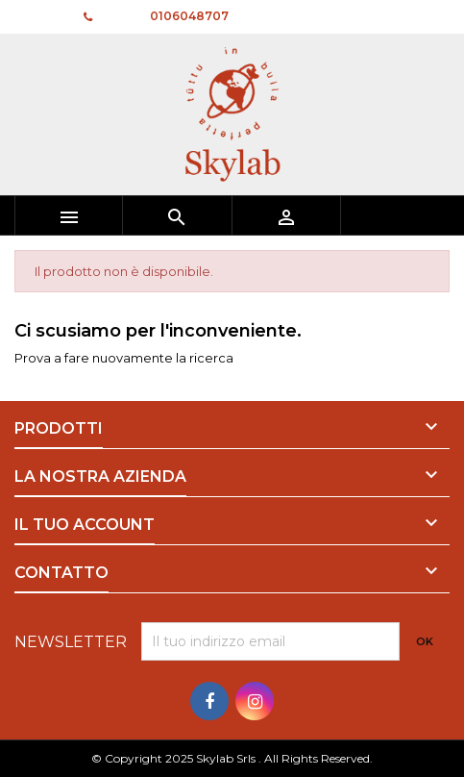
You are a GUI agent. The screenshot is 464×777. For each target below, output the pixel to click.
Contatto (39, 16)
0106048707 (189, 16)
